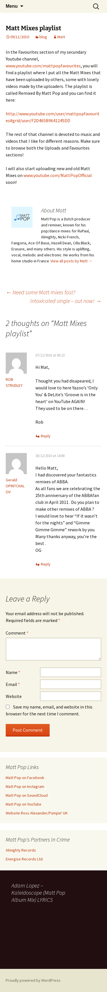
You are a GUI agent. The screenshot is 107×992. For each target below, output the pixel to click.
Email (13, 684)
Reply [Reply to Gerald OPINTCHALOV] (46, 564)
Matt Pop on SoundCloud (27, 795)
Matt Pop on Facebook (25, 777)
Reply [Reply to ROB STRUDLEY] (46, 435)
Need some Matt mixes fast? (40, 292)
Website (14, 696)
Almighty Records (21, 850)
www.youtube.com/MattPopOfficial (57, 175)
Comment (17, 633)
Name (13, 672)
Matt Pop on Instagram (25, 786)
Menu (12, 6)
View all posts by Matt (71, 260)
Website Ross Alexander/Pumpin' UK (37, 813)
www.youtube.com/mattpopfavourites (43, 66)
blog (43, 36)
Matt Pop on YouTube (23, 804)
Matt (61, 36)
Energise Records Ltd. (24, 859)
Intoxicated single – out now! (65, 300)
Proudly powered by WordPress (33, 980)
